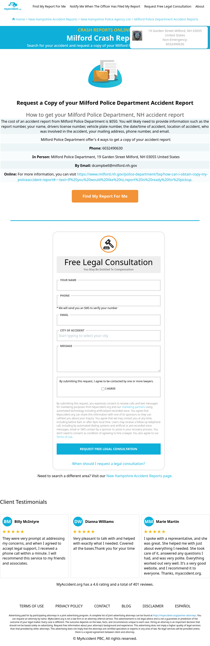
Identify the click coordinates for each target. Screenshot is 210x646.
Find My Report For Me (49, 6)
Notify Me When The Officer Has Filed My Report (105, 6)
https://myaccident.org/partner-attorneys (174, 615)
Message (66, 346)
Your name (68, 280)
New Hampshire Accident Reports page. (139, 475)
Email (64, 315)
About (199, 6)
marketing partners (133, 407)
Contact (102, 606)
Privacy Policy (68, 606)
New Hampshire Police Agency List (106, 19)
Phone (65, 295)
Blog (126, 606)
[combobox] (109, 335)
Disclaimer (153, 606)
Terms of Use (64, 437)
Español (183, 606)
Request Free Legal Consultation (167, 6)
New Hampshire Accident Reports (52, 19)
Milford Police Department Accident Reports (166, 19)
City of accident (72, 330)
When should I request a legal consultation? (108, 463)
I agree (110, 388)
